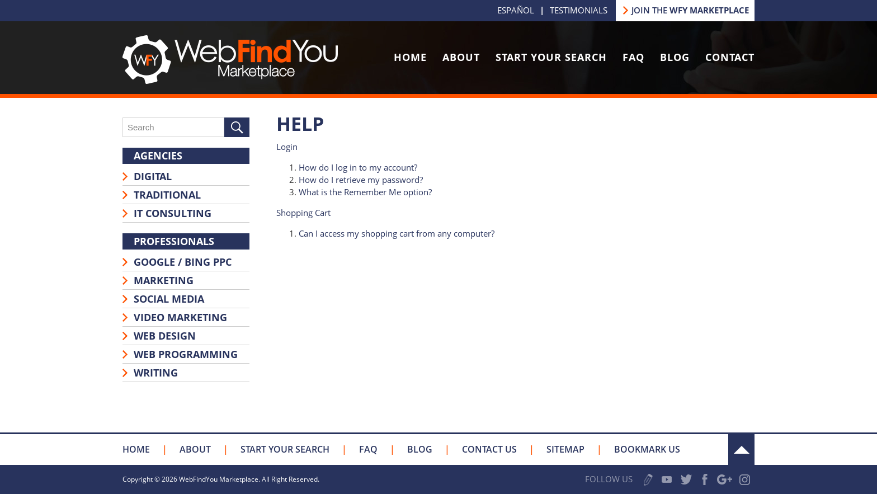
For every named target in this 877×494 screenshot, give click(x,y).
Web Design (165, 335)
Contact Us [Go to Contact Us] (489, 449)
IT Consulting (172, 213)
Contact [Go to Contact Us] (730, 57)
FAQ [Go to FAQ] (633, 57)
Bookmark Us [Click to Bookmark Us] (647, 449)
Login (287, 146)
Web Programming (186, 354)
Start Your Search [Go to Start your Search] (551, 57)
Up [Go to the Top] (741, 449)
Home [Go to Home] (410, 57)
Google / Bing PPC (183, 262)
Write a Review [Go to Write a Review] (648, 480)
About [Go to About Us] (461, 57)
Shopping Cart (303, 212)
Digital (153, 176)
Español (515, 10)
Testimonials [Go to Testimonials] (578, 10)
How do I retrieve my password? (361, 179)
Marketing (164, 280)
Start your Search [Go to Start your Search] (285, 449)
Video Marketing (180, 317)
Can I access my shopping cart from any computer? (396, 233)
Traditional (167, 194)
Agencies (158, 155)
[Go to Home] (230, 80)
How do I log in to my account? (358, 167)
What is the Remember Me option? (365, 191)
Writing (156, 372)
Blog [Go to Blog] (675, 57)
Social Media (169, 298)
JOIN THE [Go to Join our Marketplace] (690, 10)
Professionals (174, 241)
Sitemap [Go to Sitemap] (565, 449)
